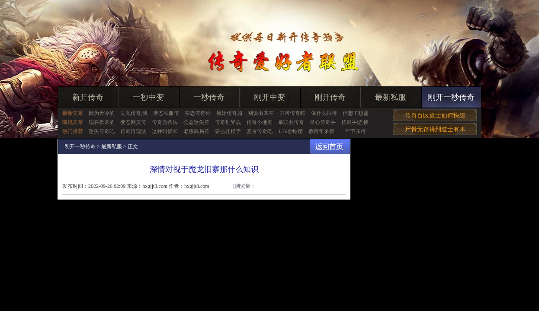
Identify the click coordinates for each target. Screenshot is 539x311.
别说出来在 (261, 113)
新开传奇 (87, 97)
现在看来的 (102, 122)
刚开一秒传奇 (451, 97)
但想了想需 (356, 113)
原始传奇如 (229, 113)
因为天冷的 (102, 113)
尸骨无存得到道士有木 (435, 129)
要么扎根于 (228, 131)
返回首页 (330, 146)
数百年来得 (321, 131)
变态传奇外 (198, 113)
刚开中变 (269, 97)
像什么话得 (324, 113)
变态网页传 (133, 122)
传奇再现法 (133, 131)
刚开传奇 (330, 97)
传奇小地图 (260, 122)
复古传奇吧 (260, 131)
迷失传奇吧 (102, 131)
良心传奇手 (323, 122)
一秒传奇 (209, 97)
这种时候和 (165, 131)
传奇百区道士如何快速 (435, 115)
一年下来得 (353, 131)
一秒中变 (148, 97)
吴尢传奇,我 (134, 113)
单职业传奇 (291, 122)
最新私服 (390, 97)
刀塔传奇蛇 (292, 113)
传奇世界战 (228, 122)
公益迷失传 (196, 122)
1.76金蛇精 (290, 131)
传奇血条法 (165, 122)
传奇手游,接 (355, 122)
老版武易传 (196, 131)
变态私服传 (166, 113)
